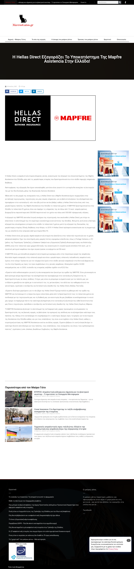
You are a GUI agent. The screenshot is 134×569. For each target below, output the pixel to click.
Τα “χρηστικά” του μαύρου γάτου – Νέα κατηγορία (27, 539)
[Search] (119, 2)
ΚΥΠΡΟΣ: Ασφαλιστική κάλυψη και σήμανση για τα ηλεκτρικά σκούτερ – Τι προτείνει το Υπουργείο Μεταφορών (41, 2)
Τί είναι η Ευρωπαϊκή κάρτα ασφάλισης (23, 519)
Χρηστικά (107, 39)
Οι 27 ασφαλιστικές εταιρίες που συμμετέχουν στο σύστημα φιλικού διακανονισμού (39, 531)
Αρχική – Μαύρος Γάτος (17, 39)
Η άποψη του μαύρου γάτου (61, 39)
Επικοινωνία (121, 39)
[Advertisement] (86, 20)
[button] (11, 91)
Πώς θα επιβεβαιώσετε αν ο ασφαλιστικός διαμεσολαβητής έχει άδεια (34, 515)
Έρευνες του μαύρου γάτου (88, 39)
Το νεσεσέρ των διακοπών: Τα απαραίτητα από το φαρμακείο (31, 497)
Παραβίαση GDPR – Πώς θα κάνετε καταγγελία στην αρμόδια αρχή (33, 523)
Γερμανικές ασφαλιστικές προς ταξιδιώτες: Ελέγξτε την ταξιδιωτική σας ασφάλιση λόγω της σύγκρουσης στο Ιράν (60, 428)
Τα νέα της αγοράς (39, 39)
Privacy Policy (113, 549)
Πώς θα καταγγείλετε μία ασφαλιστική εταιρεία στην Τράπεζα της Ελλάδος (36, 527)
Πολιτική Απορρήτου (16, 567)
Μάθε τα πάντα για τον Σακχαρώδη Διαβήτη (25, 501)
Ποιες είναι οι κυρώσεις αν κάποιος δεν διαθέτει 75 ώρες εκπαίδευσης (34, 535)
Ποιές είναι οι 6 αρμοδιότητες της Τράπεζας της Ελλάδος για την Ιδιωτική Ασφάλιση (39, 511)
